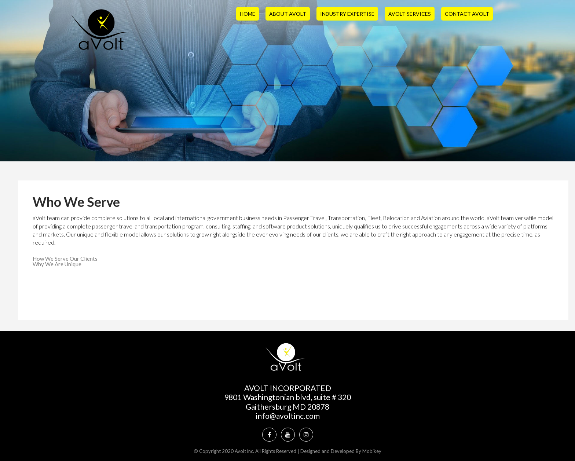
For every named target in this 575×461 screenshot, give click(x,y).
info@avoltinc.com (288, 415)
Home (247, 14)
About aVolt (287, 14)
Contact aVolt (467, 14)
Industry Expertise (347, 14)
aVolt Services (409, 14)
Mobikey (371, 451)
